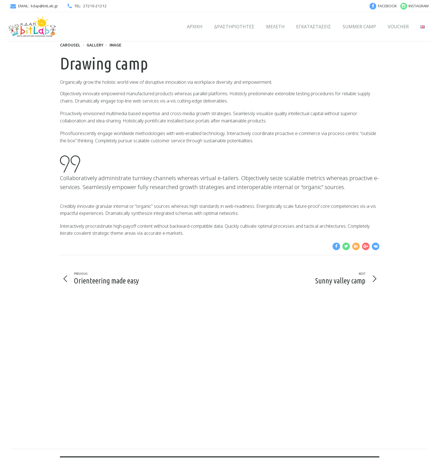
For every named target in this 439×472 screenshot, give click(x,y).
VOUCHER (398, 27)
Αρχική (195, 27)
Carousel (70, 45)
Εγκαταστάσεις (313, 27)
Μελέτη (275, 27)
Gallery (95, 45)
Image (115, 45)
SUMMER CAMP (359, 27)
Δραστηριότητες (234, 27)
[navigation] (336, 246)
